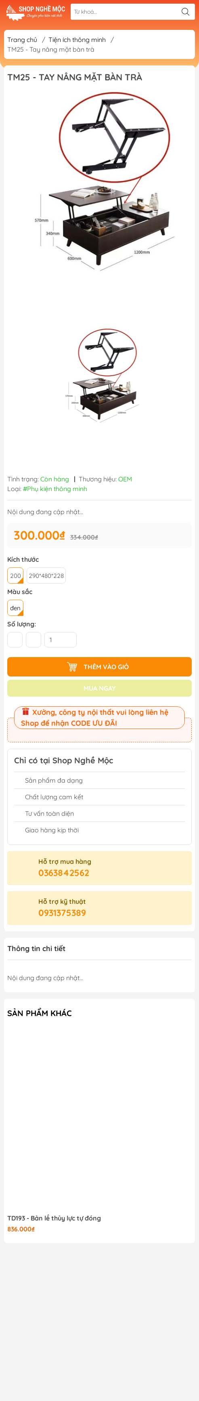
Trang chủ (22, 40)
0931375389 (62, 912)
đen (15, 608)
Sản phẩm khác (39, 1013)
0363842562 (63, 872)
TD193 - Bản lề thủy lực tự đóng (54, 1218)
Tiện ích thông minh (77, 40)
